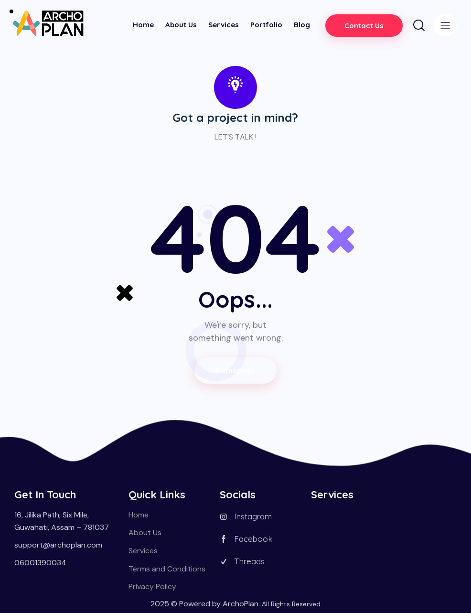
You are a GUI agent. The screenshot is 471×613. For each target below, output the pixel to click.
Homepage (236, 370)
